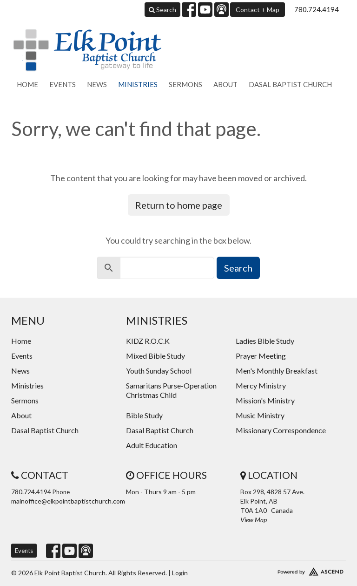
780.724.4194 (316, 9)
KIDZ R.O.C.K (148, 340)
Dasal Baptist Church (290, 84)
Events (62, 84)
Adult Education (151, 445)
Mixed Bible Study (155, 355)
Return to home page (178, 205)
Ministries (138, 84)
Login (180, 573)
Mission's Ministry (265, 400)
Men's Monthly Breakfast (276, 370)
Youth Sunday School (159, 370)
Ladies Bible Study (265, 340)
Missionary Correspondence (281, 430)
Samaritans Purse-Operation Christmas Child (171, 390)
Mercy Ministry (261, 385)
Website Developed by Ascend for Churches (293, 569)
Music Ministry (260, 415)
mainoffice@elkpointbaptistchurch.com (68, 501)
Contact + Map (257, 10)
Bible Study (144, 415)
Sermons (185, 84)
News (97, 84)
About (225, 84)
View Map (253, 520)
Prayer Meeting (261, 355)
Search (162, 10)
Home (27, 84)
